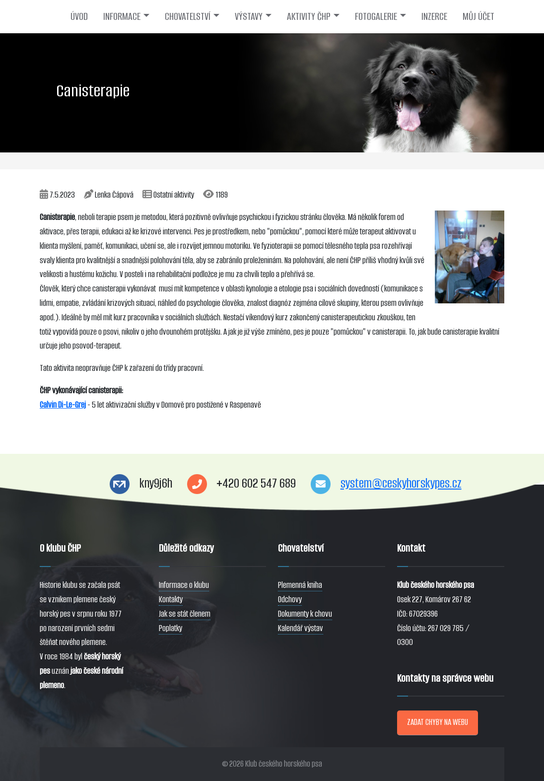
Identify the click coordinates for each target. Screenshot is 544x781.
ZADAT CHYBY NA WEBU (437, 722)
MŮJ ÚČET (478, 16)
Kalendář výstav (300, 628)
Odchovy (290, 599)
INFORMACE (121, 16)
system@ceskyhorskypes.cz (401, 483)
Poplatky (170, 628)
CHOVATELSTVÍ (187, 16)
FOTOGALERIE (376, 16)
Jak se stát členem (184, 614)
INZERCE (434, 16)
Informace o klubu (184, 585)
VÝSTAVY (249, 16)
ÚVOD (79, 16)
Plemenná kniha (300, 585)
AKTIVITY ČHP (309, 16)
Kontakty (171, 599)
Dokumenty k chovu (305, 614)
